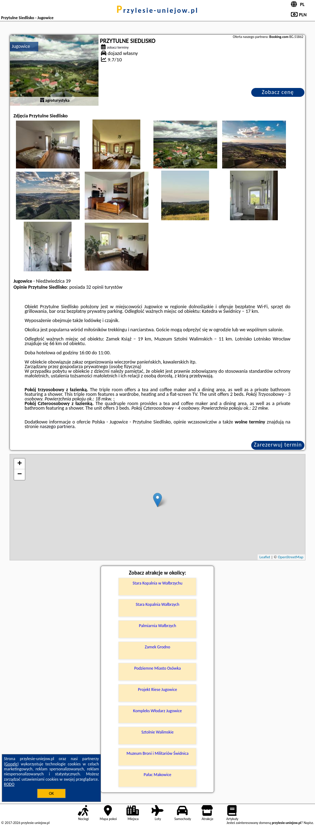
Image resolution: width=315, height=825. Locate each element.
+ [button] (19, 464)
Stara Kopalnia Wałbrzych (157, 604)
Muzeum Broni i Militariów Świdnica (157, 753)
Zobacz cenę (278, 92)
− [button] (19, 474)
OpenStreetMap (290, 557)
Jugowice (21, 46)
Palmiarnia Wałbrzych (157, 625)
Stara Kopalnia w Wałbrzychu (157, 583)
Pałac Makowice (157, 774)
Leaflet (264, 557)
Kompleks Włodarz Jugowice (157, 710)
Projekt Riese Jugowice (157, 689)
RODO (9, 784)
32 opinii (94, 287)
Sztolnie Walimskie (157, 732)
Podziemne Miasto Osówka (157, 668)
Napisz (308, 822)
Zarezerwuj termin (278, 444)
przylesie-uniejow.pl (157, 10)
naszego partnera (57, 426)
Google (11, 764)
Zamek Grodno (157, 646)
